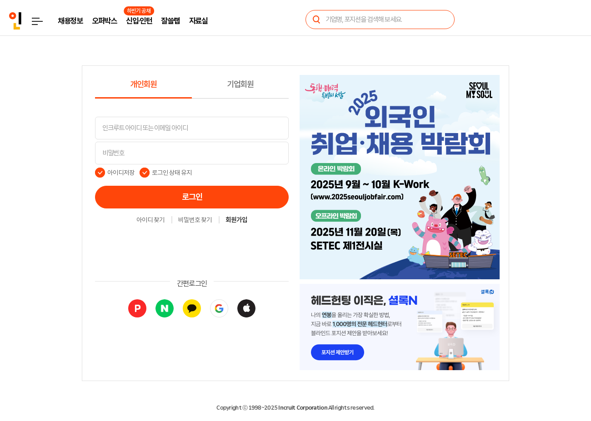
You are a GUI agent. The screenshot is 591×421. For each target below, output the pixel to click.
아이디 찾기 (150, 220)
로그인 (192, 197)
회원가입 (236, 220)
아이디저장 (121, 172)
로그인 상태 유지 (172, 172)
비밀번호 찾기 (195, 220)
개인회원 (143, 84)
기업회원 (240, 84)
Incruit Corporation (302, 407)
